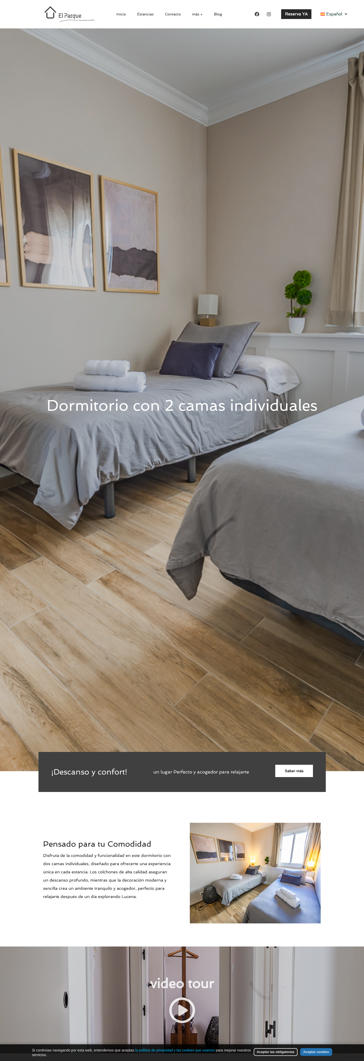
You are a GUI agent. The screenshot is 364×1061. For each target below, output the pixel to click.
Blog (213, 14)
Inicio (125, 14)
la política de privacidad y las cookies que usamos (175, 1050)
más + (195, 14)
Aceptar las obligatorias (275, 1052)
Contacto (173, 14)
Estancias (147, 14)
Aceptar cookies (316, 1052)
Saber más (294, 771)
